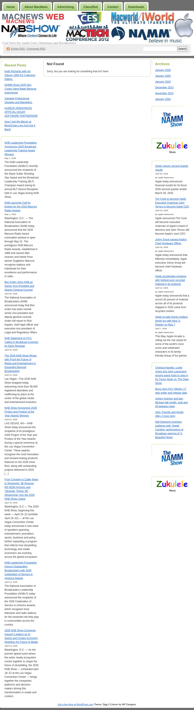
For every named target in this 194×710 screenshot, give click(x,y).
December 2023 (164, 87)
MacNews (20, 21)
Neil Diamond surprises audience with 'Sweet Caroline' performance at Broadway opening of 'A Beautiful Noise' (169, 429)
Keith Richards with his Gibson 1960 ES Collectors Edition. (20, 75)
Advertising (65, 7)
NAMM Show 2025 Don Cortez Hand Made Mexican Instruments (20, 88)
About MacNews (36, 7)
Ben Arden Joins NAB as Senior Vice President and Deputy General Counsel (19, 286)
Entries (18, 48)
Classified (90, 7)
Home (10, 7)
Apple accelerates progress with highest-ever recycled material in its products (170, 280)
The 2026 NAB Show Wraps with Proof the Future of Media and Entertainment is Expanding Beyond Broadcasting (21, 363)
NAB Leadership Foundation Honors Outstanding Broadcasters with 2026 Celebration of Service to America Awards (21, 570)
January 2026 (163, 70)
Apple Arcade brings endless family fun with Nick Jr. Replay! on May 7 (171, 320)
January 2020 (163, 99)
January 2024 (163, 81)
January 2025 (163, 75)
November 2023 (164, 93)
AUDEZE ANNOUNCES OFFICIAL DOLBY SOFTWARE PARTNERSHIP (21, 112)
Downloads (136, 7)
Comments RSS (36, 48)
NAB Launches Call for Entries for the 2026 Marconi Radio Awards (21, 206)
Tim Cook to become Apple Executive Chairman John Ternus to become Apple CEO (172, 202)
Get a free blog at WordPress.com (75, 704)
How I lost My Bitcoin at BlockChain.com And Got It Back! (20, 125)
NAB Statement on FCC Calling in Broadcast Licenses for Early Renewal (21, 342)
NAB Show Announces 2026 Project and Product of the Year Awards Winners (21, 411)
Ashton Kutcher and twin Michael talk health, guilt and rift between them (171, 402)
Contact (112, 7)
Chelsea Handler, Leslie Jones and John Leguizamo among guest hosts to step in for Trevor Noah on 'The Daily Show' (172, 375)
